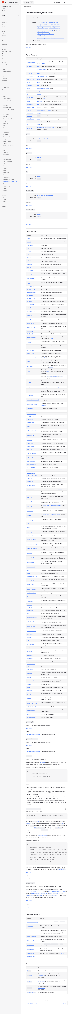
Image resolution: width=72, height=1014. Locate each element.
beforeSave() (30, 307)
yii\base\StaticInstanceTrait (57, 38)
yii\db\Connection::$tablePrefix (56, 891)
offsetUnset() (30, 610)
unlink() (29, 687)
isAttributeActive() (31, 539)
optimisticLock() (31, 621)
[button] (10, 6)
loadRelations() (30, 584)
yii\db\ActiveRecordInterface (45, 35)
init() (28, 523)
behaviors (29, 70)
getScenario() (30, 481)
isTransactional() (31, 566)
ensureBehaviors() (31, 357)
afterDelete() (30, 270)
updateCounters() (31, 710)
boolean (39, 96)
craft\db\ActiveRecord (43, 24)
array (38, 66)
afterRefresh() (30, 278)
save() (44, 98)
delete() (29, 342)
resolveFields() (30, 953)
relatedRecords (30, 118)
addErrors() (29, 267)
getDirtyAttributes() (31, 430)
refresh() (29, 637)
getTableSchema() (31, 485)
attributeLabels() (31, 298)
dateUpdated (30, 76)
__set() (28, 254)
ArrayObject (40, 127)
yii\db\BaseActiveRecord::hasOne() (52, 514)
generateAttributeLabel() (33, 399)
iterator (28, 101)
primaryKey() (30, 634)
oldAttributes (30, 104)
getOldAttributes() (31, 464)
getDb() (28, 426)
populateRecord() (31, 626)
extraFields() (30, 366)
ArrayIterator (40, 101)
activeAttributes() (31, 260)
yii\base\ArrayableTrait (43, 38)
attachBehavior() (31, 289)
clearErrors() (30, 333)
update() (29, 694)
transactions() (30, 680)
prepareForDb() (30, 945)
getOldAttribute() (31, 461)
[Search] (28, 2)
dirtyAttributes (30, 79)
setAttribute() (30, 655)
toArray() (51, 367)
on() (28, 613)
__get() (28, 248)
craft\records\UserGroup (43, 88)
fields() (28, 371)
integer (39, 91)
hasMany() (29, 506)
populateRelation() (31, 631)
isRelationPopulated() (32, 562)
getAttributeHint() (31, 411)
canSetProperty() (31, 327)
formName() (30, 395)
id (27, 94)
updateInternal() (31, 956)
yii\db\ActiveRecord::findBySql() (51, 387)
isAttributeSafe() (31, 553)
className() (30, 331)
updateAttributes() (31, 706)
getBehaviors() (30, 422)
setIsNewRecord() (31, 661)
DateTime (39, 73)
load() (28, 573)
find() (28, 377)
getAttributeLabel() (31, 414)
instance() (29, 532)
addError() (29, 264)
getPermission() (31, 470)
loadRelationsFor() (31, 589)
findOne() (29, 390)
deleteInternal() (30, 926)
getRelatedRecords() (32, 475)
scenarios (42, 796)
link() (28, 570)
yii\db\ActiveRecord (55, 24)
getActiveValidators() (32, 404)
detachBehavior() (31, 350)
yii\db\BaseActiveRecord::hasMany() (52, 505)
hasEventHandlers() (31, 501)
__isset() (29, 251)
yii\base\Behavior (41, 69)
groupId (29, 91)
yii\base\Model (56, 26)
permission (29, 110)
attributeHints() (30, 295)
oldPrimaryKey (30, 107)
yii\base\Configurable (43, 32)
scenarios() (29, 651)
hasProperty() (30, 520)
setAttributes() (30, 658)
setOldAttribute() (31, 664)
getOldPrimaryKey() (31, 467)
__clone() (29, 241)
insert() (28, 527)
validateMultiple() (31, 717)
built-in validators (42, 835)
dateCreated (30, 73)
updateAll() (29, 698)
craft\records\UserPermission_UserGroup (48, 22)
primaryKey (29, 116)
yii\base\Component (42, 28)
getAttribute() (30, 408)
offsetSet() (29, 607)
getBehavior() (30, 419)
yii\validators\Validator (42, 61)
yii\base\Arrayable (60, 30)
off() (28, 596)
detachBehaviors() (31, 353)
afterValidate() (30, 286)
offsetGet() (29, 605)
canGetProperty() (31, 319)
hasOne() (29, 515)
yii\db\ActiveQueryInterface (33, 734)
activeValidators (31, 62)
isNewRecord (30, 97)
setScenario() (30, 669)
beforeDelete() (30, 304)
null (47, 73)
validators (29, 128)
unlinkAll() (29, 690)
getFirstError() (30, 443)
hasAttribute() (30, 492)
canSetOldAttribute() (32, 323)
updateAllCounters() (32, 703)
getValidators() (30, 489)
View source (29, 47)
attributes (29, 66)
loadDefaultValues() (32, 576)
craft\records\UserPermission (44, 110)
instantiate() (30, 535)
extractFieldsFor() (31, 932)
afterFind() (29, 274)
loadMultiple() (30, 580)
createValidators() (31, 337)
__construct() (30, 245)
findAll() (29, 382)
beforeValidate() (31, 311)
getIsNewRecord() (31, 453)
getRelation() (30, 478)
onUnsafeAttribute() (32, 617)
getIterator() (30, 457)
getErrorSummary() (31, 435)
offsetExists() (30, 601)
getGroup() (29, 449)
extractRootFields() (31, 936)
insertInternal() (30, 940)
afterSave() (29, 283)
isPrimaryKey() (30, 557)
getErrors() (29, 440)
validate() (29, 714)
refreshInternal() (31, 949)
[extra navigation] (69, 2)
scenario (43, 63)
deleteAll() (29, 346)
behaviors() (29, 315)
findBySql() (29, 387)
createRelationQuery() (32, 922)
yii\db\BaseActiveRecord (44, 26)
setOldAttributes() (31, 666)
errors (28, 82)
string (43, 73)
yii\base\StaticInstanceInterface (45, 34)
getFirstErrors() (30, 446)
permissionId (30, 113)
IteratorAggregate (49, 30)
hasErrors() (29, 497)
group (28, 88)
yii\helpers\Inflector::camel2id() (34, 891)
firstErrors (29, 85)
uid (27, 124)
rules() (51, 338)
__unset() (29, 257)
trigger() (29, 684)
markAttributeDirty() (31, 593)
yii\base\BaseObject (54, 28)
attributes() (29, 301)
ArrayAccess (40, 30)
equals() (29, 361)
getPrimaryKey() (31, 473)
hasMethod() (30, 511)
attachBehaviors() (31, 292)
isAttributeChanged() (32, 544)
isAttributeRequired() (32, 548)
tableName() (30, 673)
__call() (28, 238)
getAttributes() (30, 416)
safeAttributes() (31, 644)
